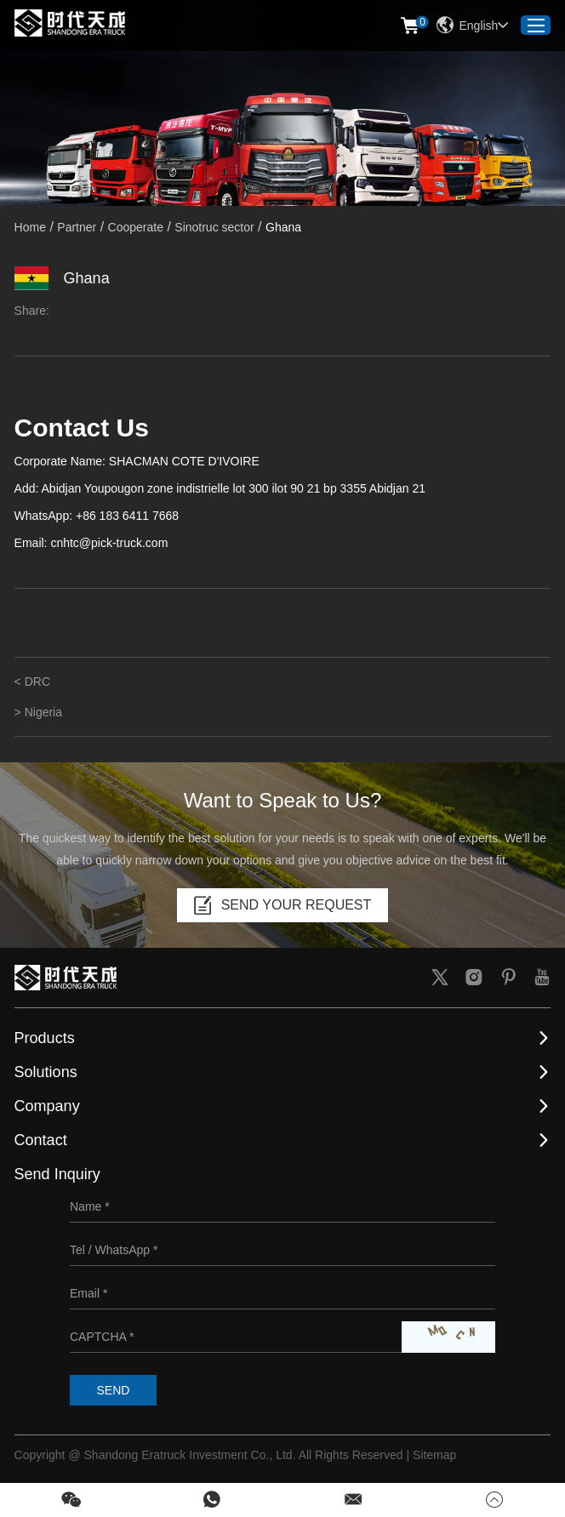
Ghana (283, 227)
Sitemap (434, 1455)
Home (30, 227)
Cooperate (135, 227)
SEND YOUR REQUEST (283, 905)
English (472, 25)
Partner (76, 227)
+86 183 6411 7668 (127, 515)
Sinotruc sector (214, 227)
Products (44, 1038)
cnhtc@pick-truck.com (109, 543)
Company (47, 1106)
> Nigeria (38, 712)
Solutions (45, 1072)
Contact (40, 1140)
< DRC (32, 681)
